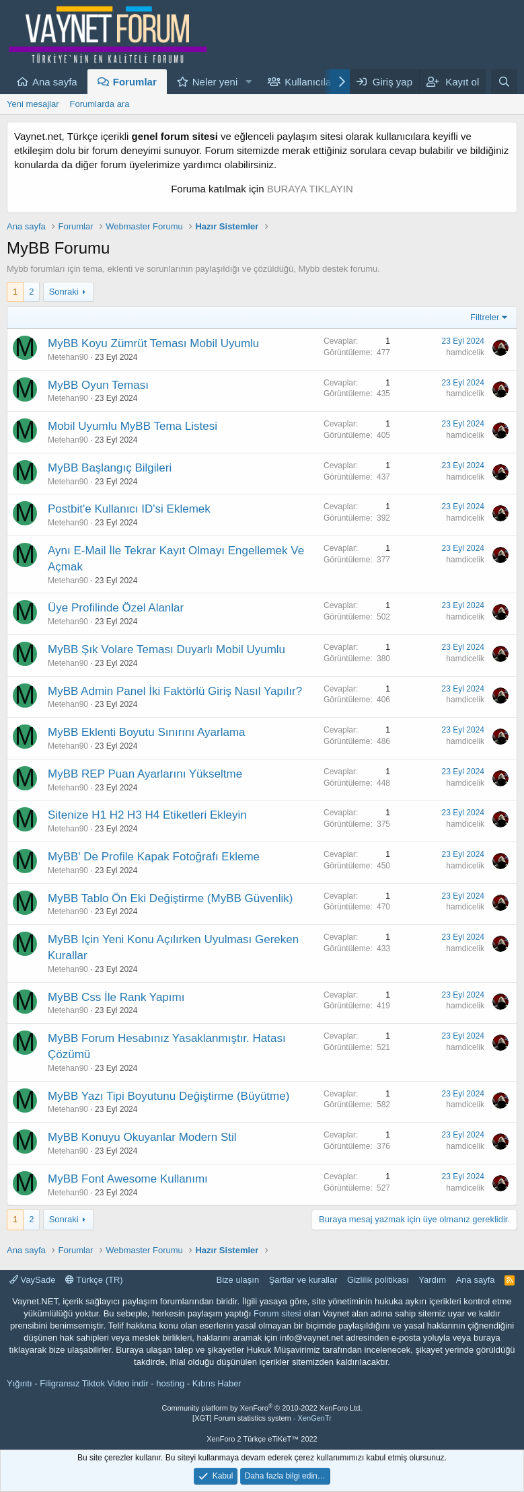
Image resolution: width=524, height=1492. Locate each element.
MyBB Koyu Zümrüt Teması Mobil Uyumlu (153, 343)
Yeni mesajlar (33, 104)
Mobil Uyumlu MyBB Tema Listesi (132, 426)
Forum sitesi (277, 1313)
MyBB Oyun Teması (98, 385)
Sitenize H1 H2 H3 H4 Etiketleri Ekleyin (147, 815)
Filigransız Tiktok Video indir (94, 1383)
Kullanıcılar (309, 81)
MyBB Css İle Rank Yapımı (116, 997)
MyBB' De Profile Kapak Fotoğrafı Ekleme (154, 856)
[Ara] (504, 81)
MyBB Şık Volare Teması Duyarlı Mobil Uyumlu (166, 649)
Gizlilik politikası (378, 1280)
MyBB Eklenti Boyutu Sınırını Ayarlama (147, 732)
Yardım (432, 1280)
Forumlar (135, 81)
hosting (170, 1383)
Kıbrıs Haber (216, 1383)
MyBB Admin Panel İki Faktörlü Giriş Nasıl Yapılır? (175, 691)
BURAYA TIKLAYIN (310, 188)
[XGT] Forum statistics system (262, 1418)
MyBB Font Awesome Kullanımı (128, 1178)
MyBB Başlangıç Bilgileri (110, 467)
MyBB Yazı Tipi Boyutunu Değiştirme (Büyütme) (168, 1096)
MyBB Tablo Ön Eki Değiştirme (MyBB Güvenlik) (170, 898)
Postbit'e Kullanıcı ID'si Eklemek (129, 508)
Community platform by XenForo (262, 1408)
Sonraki (64, 292)
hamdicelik (465, 352)
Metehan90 (68, 357)
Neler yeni (215, 81)
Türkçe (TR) (94, 1280)
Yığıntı (19, 1383)
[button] (248, 81)
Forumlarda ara (100, 104)
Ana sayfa (54, 81)
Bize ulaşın (238, 1280)
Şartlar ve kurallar (303, 1280)
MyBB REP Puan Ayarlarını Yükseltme (145, 774)
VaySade (32, 1280)
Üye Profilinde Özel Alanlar (116, 607)
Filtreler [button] (484, 317)
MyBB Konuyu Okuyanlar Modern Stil (142, 1137)
